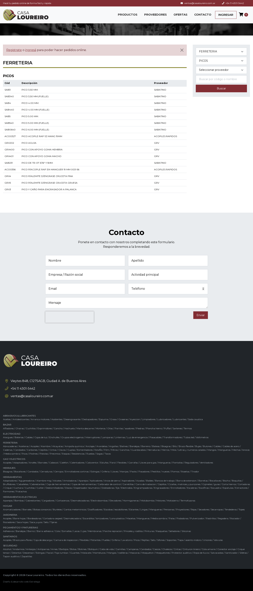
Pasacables (155, 437)
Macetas (130, 518)
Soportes (171, 540)
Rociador (235, 518)
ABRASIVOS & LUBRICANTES (19, 415)
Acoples (35, 446)
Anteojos (31, 549)
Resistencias (78, 453)
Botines (82, 549)
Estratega (34, 581)
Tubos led (189, 437)
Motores (160, 500)
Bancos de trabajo (165, 480)
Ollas (110, 428)
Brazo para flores (22, 540)
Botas (73, 549)
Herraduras (154, 449)
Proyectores (182, 509)
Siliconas (186, 531)
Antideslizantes (21, 419)
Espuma (103, 419)
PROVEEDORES (155, 14)
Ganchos (124, 449)
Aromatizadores (12, 509)
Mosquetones (163, 552)
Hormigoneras (131, 500)
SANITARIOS (10, 536)
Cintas (52, 449)
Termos (188, 428)
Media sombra (12, 453)
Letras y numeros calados (192, 449)
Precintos (55, 453)
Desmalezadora (72, 518)
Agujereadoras (26, 480)
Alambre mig (43, 480)
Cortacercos (62, 500)
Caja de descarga (43, 540)
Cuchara (18, 487)
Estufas (104, 462)
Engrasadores (161, 487)
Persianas (169, 509)
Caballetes (22, 484)
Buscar (221, 88)
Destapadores (89, 419)
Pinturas (149, 531)
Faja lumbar (61, 552)
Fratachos (21, 491)
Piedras (140, 428)
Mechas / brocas (241, 449)
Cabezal (53, 462)
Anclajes (90, 446)
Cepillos (43, 449)
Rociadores (9, 522)
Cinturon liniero (191, 549)
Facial (50, 552)
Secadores (203, 509)
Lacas (77, 531)
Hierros (165, 449)
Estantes (134, 509)
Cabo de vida (107, 549)
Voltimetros (202, 437)
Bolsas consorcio (42, 509)
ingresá (30, 50)
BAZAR (7, 424)
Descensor (28, 552)
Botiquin (93, 549)
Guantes (74, 552)
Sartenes (177, 428)
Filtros (114, 449)
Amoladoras (70, 480)
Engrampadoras (143, 487)
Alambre (45, 446)
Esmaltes (67, 531)
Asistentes (56, 419)
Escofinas (204, 487)
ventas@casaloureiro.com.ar (198, 3)
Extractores (241, 487)
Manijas (124, 471)
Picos (24, 453)
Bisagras (166, 446)
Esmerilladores (85, 449)
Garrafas (133, 462)
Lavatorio (127, 540)
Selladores (174, 531)
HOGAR (7, 505)
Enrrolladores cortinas (77, 471)
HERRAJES (9, 467)
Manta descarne (85, 428)
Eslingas (95, 471)
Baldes (149, 480)
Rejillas (145, 540)
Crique (8, 487)
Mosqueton (148, 552)
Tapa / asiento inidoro (189, 540)
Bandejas (134, 446)
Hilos (173, 449)
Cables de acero (231, 446)
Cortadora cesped (52, 518)
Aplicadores (96, 480)
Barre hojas (19, 518)
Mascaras (135, 552)
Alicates (57, 480)
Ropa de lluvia (201, 552)
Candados (19, 449)
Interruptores (92, 437)
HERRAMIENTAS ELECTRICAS (20, 497)
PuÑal (167, 428)
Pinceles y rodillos (133, 531)
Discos (68, 487)
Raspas (66, 453)
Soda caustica (195, 419)
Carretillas (128, 484)
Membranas (94, 531)
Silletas (243, 552)
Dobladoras (108, 487)
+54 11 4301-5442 (233, 3)
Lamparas (107, 437)
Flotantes (96, 540)
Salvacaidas (217, 552)
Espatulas (228, 487)
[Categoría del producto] (221, 51)
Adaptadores (20, 462)
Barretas (203, 480)
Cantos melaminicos (75, 509)
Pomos (175, 471)
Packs (133, 471)
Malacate (86, 552)
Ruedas (90, 453)
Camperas (132, 549)
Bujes (198, 446)
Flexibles (121, 462)
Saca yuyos (36, 522)
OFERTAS (180, 14)
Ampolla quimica (74, 446)
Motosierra (173, 500)
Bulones (207, 446)
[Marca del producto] (221, 70)
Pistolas (44, 453)
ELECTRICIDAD (11, 433)
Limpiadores (148, 419)
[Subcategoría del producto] (221, 61)
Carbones (32, 449)
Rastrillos (211, 518)
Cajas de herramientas (84, 484)
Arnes (54, 549)
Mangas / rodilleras (117, 552)
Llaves (114, 471)
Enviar (201, 315)
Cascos (156, 549)
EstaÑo (98, 449)
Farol (113, 462)
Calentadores (77, 462)
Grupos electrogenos (72, 437)
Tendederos (231, 509)
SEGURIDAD (10, 545)
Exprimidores (45, 428)
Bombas (19, 500)
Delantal (16, 552)
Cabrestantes (37, 484)
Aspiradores (128, 480)
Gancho (58, 428)
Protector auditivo (182, 552)
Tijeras (53, 522)
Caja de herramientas (58, 484)
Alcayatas (57, 446)
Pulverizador (197, 518)
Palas (172, 518)
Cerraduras (46, 471)
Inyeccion (135, 419)
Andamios (18, 549)
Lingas (144, 509)
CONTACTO (202, 14)
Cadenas (7, 449)
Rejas (194, 509)
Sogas (99, 453)
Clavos (62, 449)
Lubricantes (179, 419)
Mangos (212, 449)
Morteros (100, 428)
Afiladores (8, 428)
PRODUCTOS (127, 14)
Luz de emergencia (137, 437)
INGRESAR (225, 15)
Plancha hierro (154, 428)
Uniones (207, 540)
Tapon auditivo (11, 556)
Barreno (145, 446)
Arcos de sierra (112, 480)
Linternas (120, 437)
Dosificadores (95, 509)
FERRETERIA (10, 442)
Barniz (31, 531)
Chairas (20, 428)
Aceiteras (24, 446)
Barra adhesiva (45, 531)
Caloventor (92, 462)
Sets (46, 522)
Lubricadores (164, 419)
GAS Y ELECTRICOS (14, 459)
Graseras (123, 419)
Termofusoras (187, 500)
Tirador (195, 471)
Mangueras (224, 449)
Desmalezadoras (80, 500)
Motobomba (147, 500)
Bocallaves (20, 471)
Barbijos (63, 549)
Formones (8, 491)
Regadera (223, 518)
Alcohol (7, 549)
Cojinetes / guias (211, 484)
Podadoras (182, 518)
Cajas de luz (40, 437)
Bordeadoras (34, 518)
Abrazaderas (10, 446)
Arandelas (101, 446)
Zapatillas (26, 556)
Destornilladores (54, 487)
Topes (242, 509)
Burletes (57, 509)
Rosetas (185, 471)
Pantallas (177, 462)
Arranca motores (40, 419)
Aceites (7, 419)
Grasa (113, 419)
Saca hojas (22, 522)
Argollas (113, 446)
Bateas (156, 446)
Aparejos (83, 480)
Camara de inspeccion (66, 540)
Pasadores (144, 471)
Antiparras (43, 549)
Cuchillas (30, 487)
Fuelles (106, 540)
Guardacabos (138, 449)
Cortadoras (244, 484)
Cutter (40, 487)
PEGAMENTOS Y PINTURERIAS (20, 527)
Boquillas (237, 480)
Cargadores (48, 500)
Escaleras (192, 487)
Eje (117, 487)
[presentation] (69, 317)
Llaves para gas (148, 462)
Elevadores (115, 500)
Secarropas (217, 509)
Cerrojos (58, 471)
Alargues (8, 437)
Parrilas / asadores (124, 428)
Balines (124, 446)
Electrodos (126, 487)
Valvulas (218, 540)
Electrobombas (99, 500)
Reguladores (191, 462)
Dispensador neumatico (87, 487)
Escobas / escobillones (115, 509)
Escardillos (88, 518)
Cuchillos (31, 428)
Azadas (140, 480)
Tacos (108, 453)
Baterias (19, 437)
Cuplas (71, 449)
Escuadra (216, 487)
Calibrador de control (109, 484)
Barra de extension (186, 480)
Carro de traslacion (146, 484)
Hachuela (69, 428)
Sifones (161, 540)
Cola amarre (208, 549)
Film (106, 449)
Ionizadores (102, 518)
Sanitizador (231, 552)
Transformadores (172, 437)
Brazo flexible (186, 446)
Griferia (105, 471)
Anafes (32, 462)
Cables (29, 437)
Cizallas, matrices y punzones (184, 484)
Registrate (14, 50)
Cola (57, 531)
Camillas (120, 549)
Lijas (83, 531)
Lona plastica (117, 518)
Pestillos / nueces (160, 471)
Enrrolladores (178, 487)
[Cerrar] (181, 50)
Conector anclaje (226, 549)
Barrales (42, 462)
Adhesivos (8, 531)
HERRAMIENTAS (12, 477)
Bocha (226, 480)
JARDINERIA (10, 514)
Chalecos (167, 549)
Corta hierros (229, 484)
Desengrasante (72, 419)
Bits (175, 446)
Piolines (33, 453)
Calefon (64, 462)
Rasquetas (161, 531)
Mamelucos (99, 552)
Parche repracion (112, 531)
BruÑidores (9, 484)
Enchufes (54, 437)
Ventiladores (206, 462)
